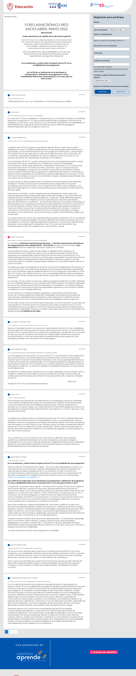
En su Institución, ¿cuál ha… (16, 460)
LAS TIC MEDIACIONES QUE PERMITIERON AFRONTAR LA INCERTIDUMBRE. (32, 353)
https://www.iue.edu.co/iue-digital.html (23, 477)
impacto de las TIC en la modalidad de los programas (25, 548)
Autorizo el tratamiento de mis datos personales (111, 86)
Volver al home (10, 17)
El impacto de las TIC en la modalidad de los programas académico (29, 581)
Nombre (97, 22)
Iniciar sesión (120, 91)
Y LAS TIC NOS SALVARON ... (17, 398)
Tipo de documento (101, 30)
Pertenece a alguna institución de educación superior (110, 76)
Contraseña (98, 53)
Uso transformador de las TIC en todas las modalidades (25, 116)
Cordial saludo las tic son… (16, 98)
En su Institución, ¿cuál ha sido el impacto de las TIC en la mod (28, 325)
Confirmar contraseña (102, 61)
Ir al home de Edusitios (104, 652)
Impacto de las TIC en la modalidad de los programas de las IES (28, 141)
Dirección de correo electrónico (105, 46)
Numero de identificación (103, 34)
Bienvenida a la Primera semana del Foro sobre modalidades (27, 240)
